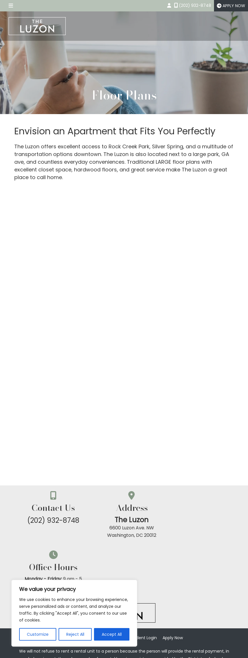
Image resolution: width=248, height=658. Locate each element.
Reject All (75, 634)
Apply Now (173, 587)
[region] (74, 613)
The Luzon (124, 520)
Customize (38, 634)
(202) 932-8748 (51, 520)
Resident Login (142, 587)
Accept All (112, 634)
